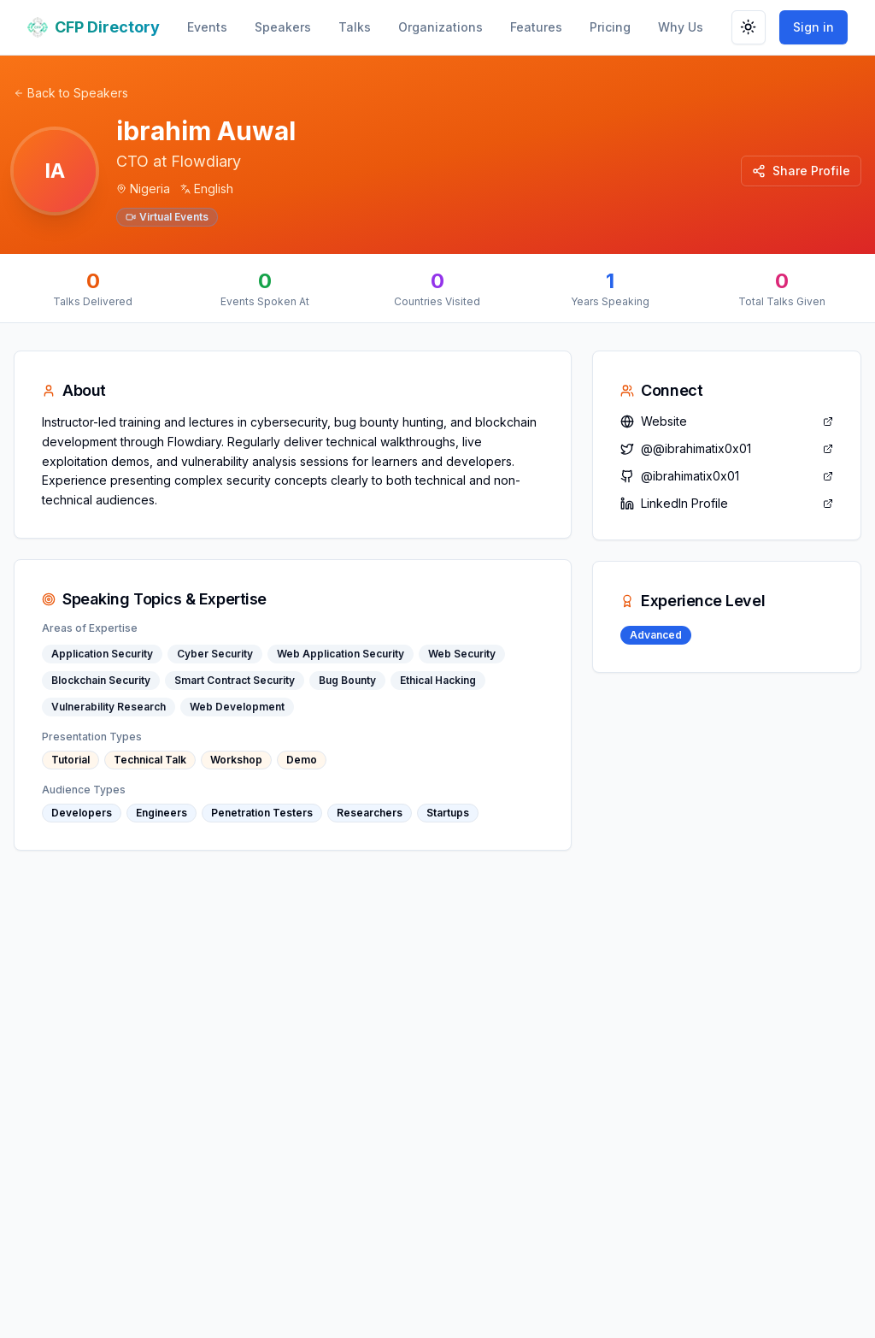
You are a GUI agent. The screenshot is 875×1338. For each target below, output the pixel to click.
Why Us (680, 27)
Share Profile (801, 170)
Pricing (610, 27)
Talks (354, 27)
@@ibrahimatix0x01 (726, 448)
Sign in (813, 27)
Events (207, 27)
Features (536, 27)
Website (726, 421)
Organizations (440, 27)
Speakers (283, 27)
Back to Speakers (71, 92)
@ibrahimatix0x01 (726, 476)
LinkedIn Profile (726, 503)
